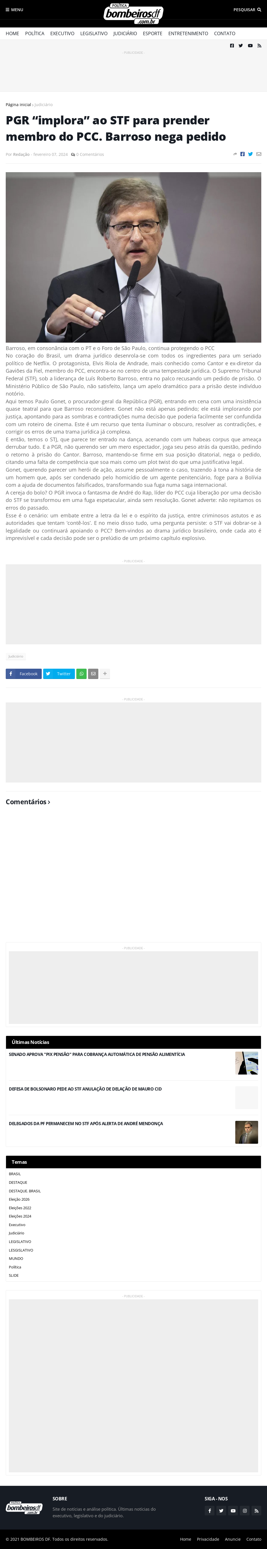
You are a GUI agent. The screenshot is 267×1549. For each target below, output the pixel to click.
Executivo (62, 33)
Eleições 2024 (20, 1216)
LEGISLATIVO (20, 1241)
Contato (224, 33)
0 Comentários (90, 154)
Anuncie (233, 1539)
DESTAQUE (18, 1182)
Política (34, 33)
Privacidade (208, 1539)
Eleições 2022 (20, 1207)
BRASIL (15, 1173)
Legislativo (93, 33)
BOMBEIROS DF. (36, 1539)
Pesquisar (244, 9)
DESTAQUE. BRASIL (25, 1190)
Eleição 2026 (19, 1199)
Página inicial (18, 104)
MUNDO (16, 1258)
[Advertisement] (133, 69)
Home (12, 33)
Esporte (152, 33)
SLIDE (14, 1275)
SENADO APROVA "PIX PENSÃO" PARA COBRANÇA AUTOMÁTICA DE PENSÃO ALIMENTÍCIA (97, 1054)
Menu (17, 9)
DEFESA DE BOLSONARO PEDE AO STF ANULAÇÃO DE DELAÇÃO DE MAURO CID (85, 1089)
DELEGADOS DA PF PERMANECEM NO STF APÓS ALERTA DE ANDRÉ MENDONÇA (86, 1123)
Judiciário (125, 33)
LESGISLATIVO (21, 1250)
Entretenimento (188, 33)
